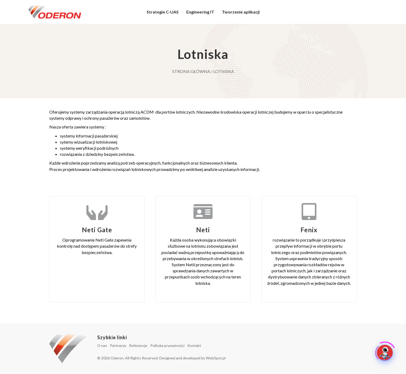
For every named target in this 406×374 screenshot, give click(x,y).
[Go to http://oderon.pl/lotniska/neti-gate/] (97, 249)
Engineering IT (200, 11)
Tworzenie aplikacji (241, 11)
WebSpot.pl (216, 358)
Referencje (138, 345)
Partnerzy (118, 345)
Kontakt (194, 345)
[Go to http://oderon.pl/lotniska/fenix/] (309, 249)
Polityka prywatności (167, 345)
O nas (102, 345)
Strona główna (191, 71)
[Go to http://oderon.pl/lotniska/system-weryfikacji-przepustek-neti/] (203, 249)
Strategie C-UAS (163, 11)
